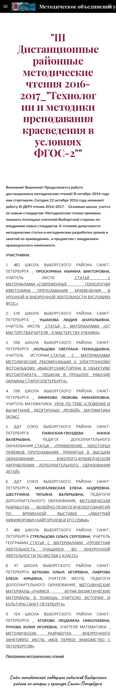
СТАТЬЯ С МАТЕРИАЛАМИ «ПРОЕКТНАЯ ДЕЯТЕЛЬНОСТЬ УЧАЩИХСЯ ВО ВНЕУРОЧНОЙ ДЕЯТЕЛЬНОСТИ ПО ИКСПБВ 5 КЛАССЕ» (58, 549)
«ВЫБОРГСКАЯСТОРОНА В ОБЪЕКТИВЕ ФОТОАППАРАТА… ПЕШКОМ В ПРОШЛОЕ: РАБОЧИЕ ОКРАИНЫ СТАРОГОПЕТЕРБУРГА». (58, 375)
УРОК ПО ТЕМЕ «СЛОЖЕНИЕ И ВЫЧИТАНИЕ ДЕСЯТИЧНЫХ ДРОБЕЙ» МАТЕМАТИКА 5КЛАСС (58, 410)
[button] (5, 6)
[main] (58, 94)
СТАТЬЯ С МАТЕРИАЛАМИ (80, 355)
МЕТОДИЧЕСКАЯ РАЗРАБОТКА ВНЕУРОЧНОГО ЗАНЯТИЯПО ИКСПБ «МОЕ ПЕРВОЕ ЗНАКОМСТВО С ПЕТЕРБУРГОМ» (58, 640)
